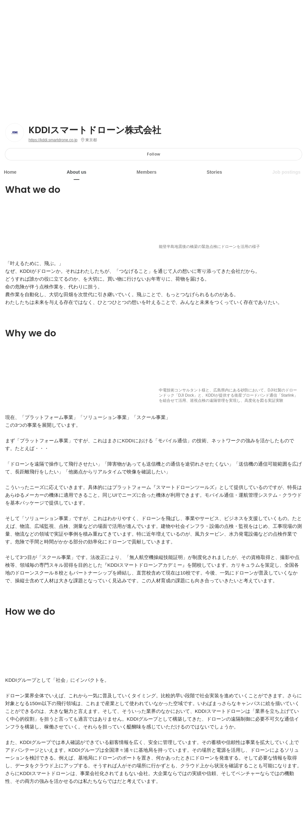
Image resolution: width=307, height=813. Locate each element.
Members (146, 172)
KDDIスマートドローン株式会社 (95, 130)
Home (10, 172)
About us (77, 172)
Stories (214, 172)
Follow (153, 154)
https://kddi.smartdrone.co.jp (53, 140)
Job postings (286, 172)
